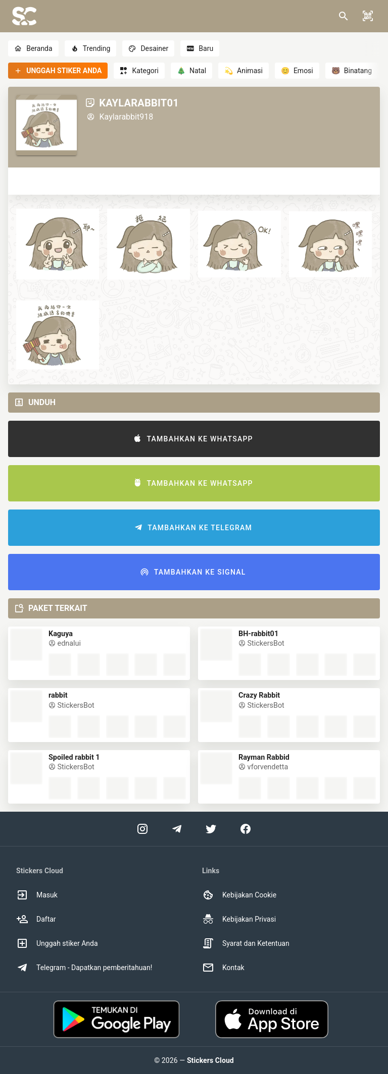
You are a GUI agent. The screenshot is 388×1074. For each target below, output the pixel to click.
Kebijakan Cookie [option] (239, 895)
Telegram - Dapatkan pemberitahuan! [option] (84, 968)
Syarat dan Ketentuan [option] (245, 943)
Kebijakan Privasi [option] (239, 919)
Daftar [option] (36, 919)
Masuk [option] (37, 895)
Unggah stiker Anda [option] (57, 943)
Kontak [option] (223, 968)
